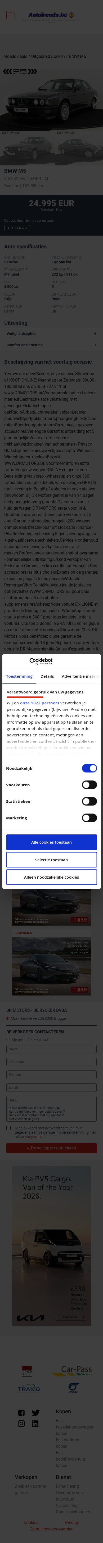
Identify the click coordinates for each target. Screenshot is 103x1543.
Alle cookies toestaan (51, 842)
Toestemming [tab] (19, 676)
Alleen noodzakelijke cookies (51, 877)
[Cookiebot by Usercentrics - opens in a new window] (29, 661)
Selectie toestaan (51, 859)
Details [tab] (47, 676)
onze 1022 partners (39, 702)
